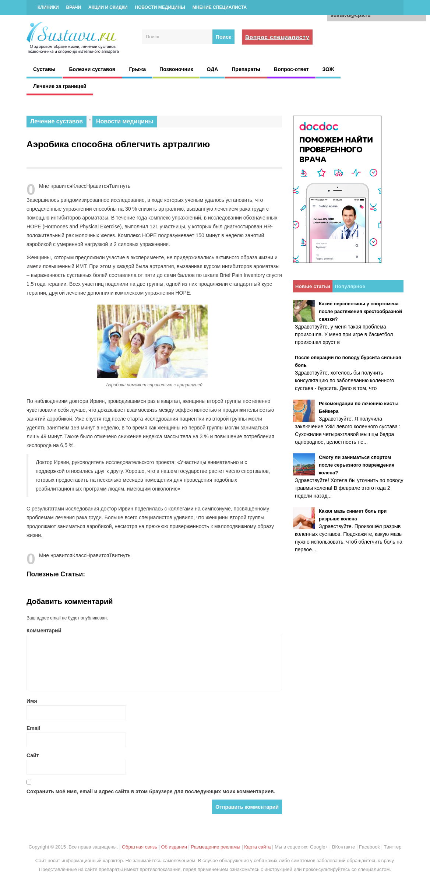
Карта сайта (257, 847)
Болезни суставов (92, 69)
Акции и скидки (107, 7)
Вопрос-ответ (291, 69)
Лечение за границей (60, 86)
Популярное (350, 286)
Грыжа (137, 69)
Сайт (33, 755)
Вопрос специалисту (277, 37)
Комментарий (44, 630)
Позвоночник (176, 69)
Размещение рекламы (215, 847)
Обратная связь (139, 847)
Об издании (174, 847)
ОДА (212, 69)
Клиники (48, 7)
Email (33, 728)
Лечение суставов (56, 121)
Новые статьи (312, 286)
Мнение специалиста (220, 7)
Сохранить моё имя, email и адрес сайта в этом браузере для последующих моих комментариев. (151, 791)
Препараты (246, 69)
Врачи (73, 7)
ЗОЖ (328, 69)
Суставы (44, 69)
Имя (32, 701)
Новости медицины (160, 7)
